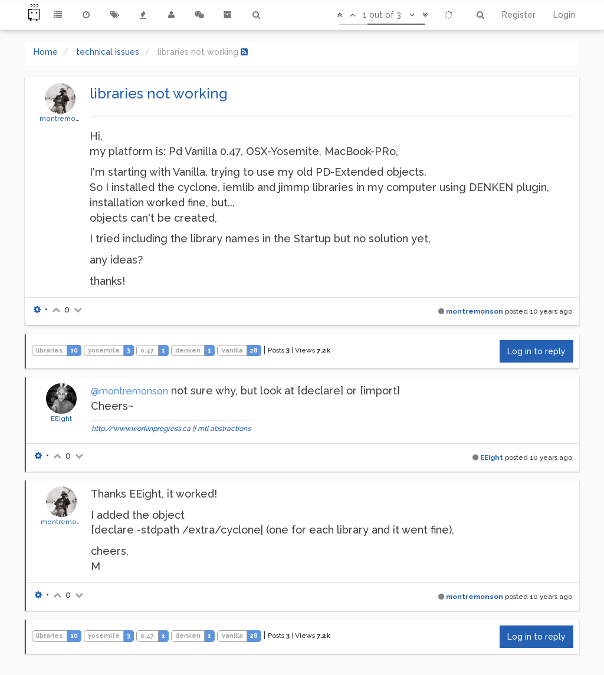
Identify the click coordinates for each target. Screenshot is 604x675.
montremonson (66, 118)
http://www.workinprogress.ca (141, 428)
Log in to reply (536, 351)
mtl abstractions (224, 428)
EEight (61, 418)
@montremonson (129, 391)
